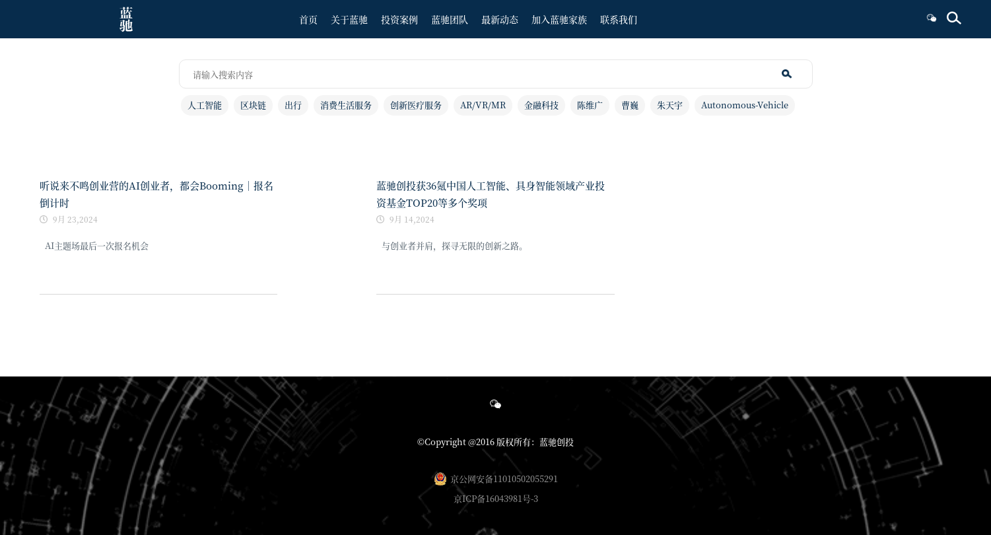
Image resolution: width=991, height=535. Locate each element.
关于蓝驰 (349, 19)
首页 (308, 19)
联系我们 (618, 19)
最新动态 (499, 19)
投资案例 (399, 19)
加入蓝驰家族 (559, 19)
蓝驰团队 (449, 19)
